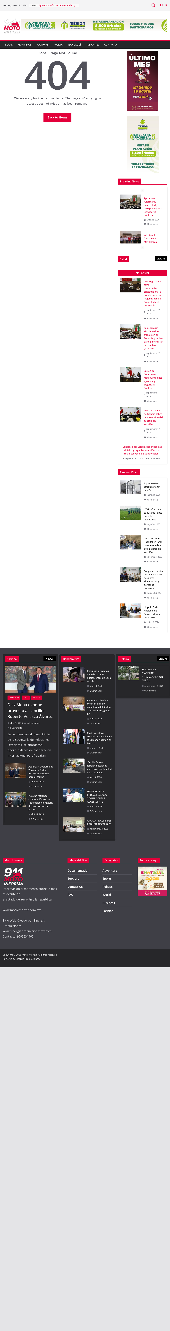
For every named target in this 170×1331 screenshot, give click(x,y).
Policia (58, 44)
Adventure (109, 870)
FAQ (70, 895)
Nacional (42, 44)
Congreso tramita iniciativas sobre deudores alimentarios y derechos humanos (153, 580)
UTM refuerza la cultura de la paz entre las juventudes (153, 514)
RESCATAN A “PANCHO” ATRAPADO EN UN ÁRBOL (152, 675)
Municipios (24, 44)
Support (73, 878)
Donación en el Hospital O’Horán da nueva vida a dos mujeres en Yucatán (153, 545)
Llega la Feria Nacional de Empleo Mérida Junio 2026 (152, 612)
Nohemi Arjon (33, 723)
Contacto (110, 44)
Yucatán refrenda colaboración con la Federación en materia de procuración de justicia (40, 802)
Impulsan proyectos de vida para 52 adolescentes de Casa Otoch (99, 676)
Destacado (14, 698)
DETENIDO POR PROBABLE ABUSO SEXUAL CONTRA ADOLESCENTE (97, 796)
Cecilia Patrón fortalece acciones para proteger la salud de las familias (99, 767)
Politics (107, 887)
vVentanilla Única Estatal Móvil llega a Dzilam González (153, 240)
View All (161, 258)
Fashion (107, 911)
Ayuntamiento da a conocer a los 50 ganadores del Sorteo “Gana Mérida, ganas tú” (98, 707)
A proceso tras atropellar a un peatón (152, 487)
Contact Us (75, 887)
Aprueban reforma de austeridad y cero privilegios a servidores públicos (153, 207)
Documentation (78, 870)
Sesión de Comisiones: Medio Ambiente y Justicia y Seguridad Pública (153, 379)
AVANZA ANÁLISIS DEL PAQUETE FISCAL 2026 (99, 822)
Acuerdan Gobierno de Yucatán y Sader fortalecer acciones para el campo (40, 771)
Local (9, 44)
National (37, 698)
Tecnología (75, 44)
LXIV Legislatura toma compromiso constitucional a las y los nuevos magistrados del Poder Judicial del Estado (153, 293)
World (106, 895)
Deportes (93, 44)
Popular (142, 273)
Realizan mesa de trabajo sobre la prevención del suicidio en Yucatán (153, 417)
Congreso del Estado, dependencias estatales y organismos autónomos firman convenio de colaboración (142, 450)
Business (108, 903)
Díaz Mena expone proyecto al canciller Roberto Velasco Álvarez (30, 710)
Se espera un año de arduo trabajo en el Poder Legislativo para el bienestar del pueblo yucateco (153, 338)
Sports (107, 878)
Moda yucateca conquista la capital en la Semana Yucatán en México (99, 738)
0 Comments (151, 224)
